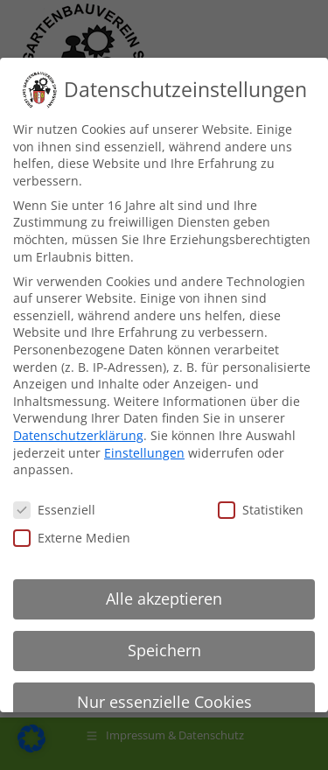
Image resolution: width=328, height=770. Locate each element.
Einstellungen (144, 452)
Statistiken (261, 509)
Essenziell (54, 509)
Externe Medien (71, 537)
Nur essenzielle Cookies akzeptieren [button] (164, 710)
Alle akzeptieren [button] (164, 598)
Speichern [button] (164, 650)
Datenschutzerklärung (78, 435)
